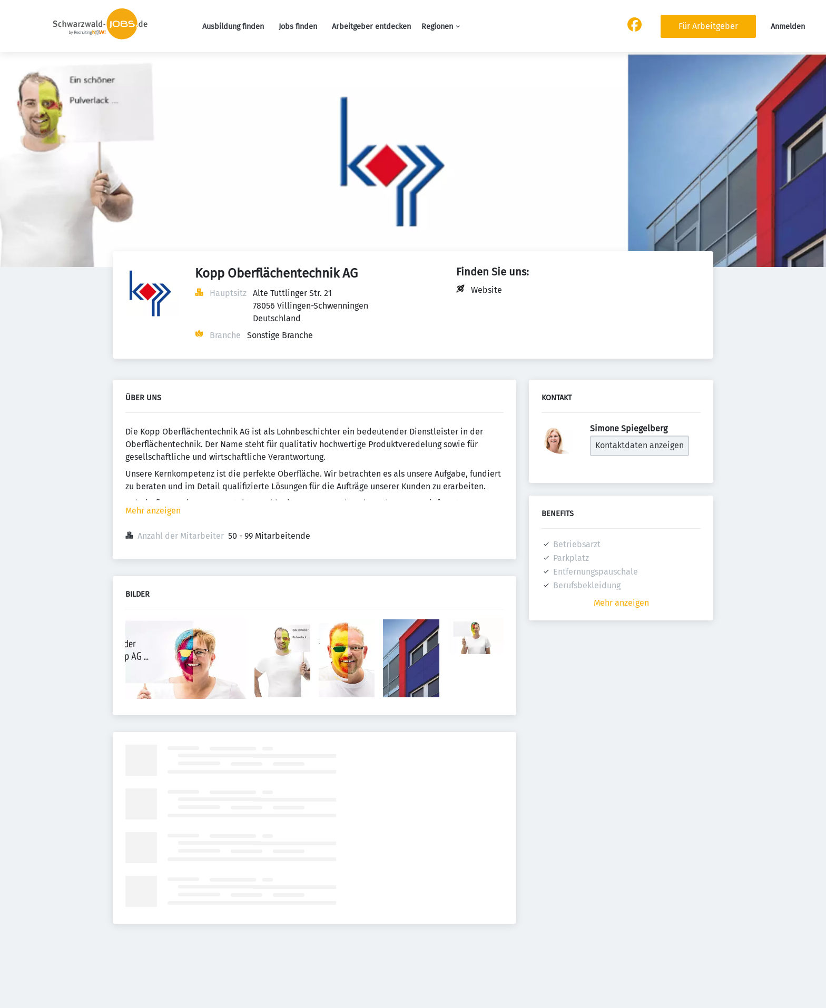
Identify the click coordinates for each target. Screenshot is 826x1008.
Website (486, 290)
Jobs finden (298, 26)
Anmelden (788, 26)
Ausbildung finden (233, 26)
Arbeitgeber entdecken (371, 26)
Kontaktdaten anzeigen (639, 445)
